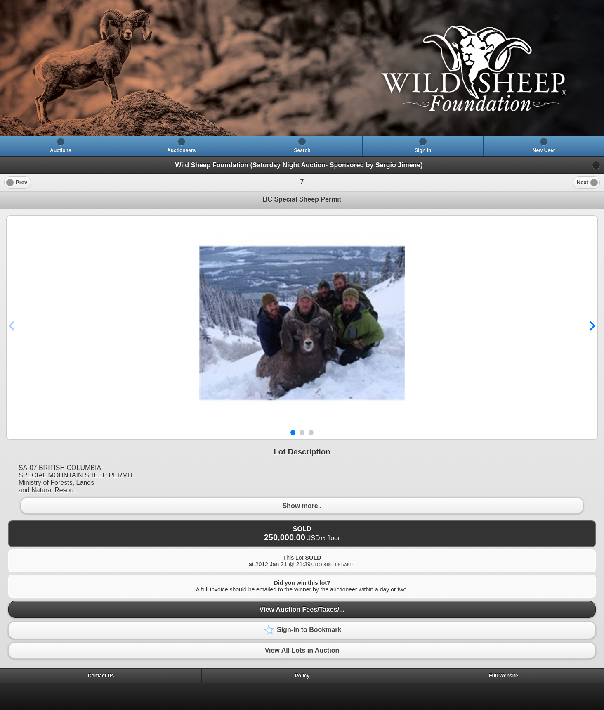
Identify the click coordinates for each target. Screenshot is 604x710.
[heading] (302, 68)
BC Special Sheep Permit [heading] (302, 199)
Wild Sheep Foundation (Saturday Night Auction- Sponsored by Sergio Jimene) (298, 165)
